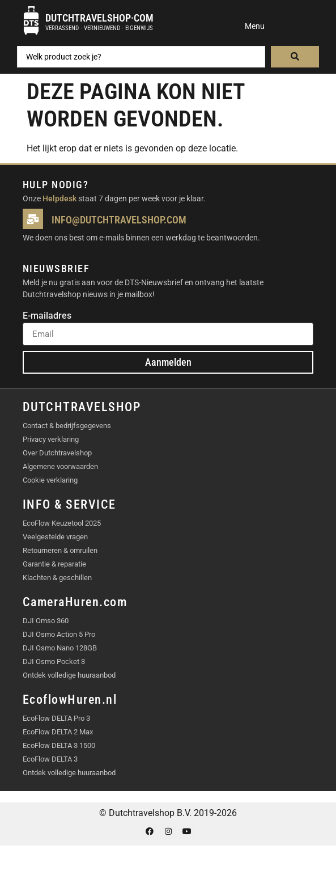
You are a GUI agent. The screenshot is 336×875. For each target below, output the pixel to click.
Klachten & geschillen (57, 577)
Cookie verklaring (50, 480)
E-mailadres (47, 316)
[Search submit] (295, 56)
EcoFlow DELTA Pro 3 (56, 718)
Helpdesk (59, 198)
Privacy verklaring (51, 439)
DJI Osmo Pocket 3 (54, 661)
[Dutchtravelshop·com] (31, 20)
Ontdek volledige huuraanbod (69, 675)
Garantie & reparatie (54, 564)
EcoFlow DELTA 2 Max (58, 732)
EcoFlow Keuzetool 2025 (62, 523)
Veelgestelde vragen (55, 536)
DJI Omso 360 (46, 620)
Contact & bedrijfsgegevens (67, 425)
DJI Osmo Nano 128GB (60, 648)
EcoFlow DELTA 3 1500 (59, 745)
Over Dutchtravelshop (57, 453)
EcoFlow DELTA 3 (50, 759)
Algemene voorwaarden (60, 466)
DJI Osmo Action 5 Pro (59, 634)
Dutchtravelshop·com (99, 18)
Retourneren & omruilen (60, 550)
